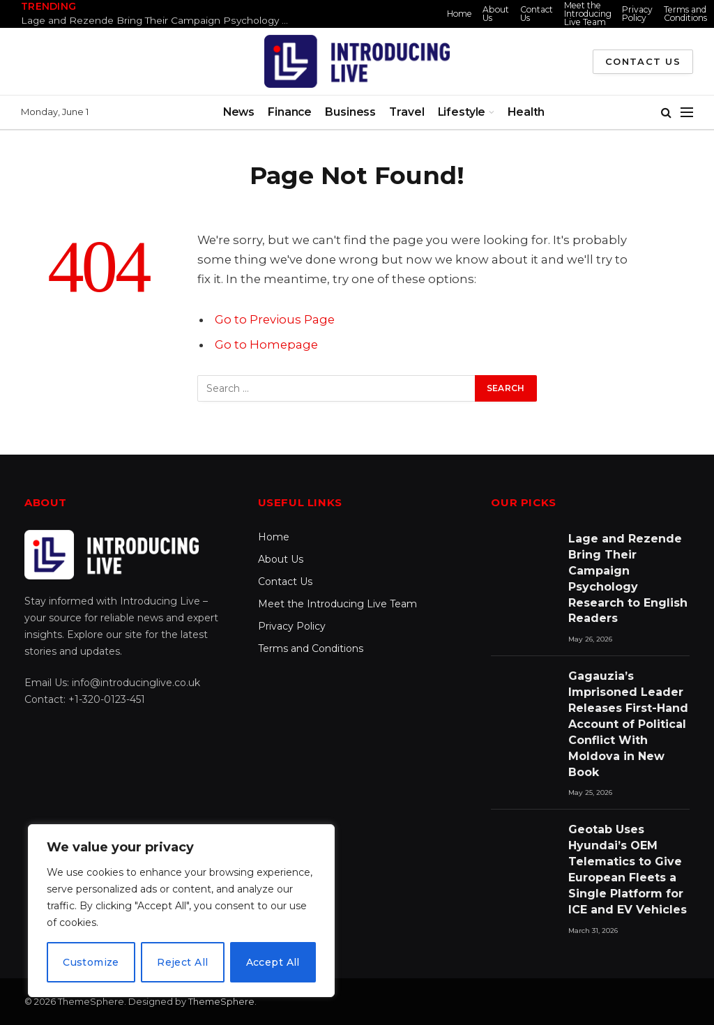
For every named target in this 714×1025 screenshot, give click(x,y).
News (239, 112)
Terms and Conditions (685, 13)
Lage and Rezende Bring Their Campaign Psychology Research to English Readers (160, 20)
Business (350, 112)
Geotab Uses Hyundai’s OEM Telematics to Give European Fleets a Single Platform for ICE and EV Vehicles (627, 869)
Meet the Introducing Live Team (588, 13)
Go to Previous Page (275, 319)
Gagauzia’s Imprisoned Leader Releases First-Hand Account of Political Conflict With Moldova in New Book (628, 723)
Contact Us (536, 13)
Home (459, 13)
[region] (181, 910)
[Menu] (687, 112)
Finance (290, 112)
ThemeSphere (221, 1001)
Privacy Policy (637, 13)
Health (526, 112)
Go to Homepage (266, 344)
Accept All (273, 962)
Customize (91, 962)
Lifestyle (462, 112)
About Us (496, 13)
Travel (406, 112)
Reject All (182, 962)
